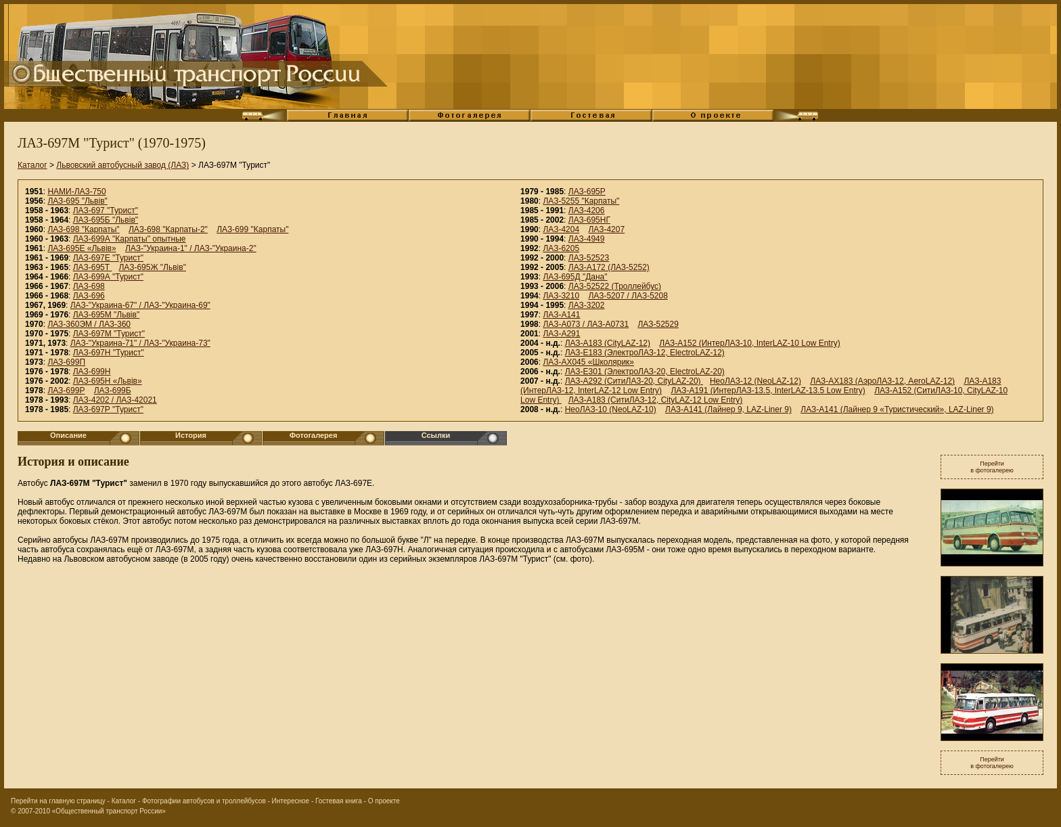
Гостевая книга (338, 801)
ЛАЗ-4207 (606, 229)
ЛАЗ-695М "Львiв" (106, 314)
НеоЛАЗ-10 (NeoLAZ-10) (610, 409)
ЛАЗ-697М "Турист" (109, 333)
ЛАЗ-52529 (657, 324)
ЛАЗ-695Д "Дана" (575, 277)
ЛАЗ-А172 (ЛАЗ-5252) (609, 267)
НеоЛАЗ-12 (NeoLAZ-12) (755, 381)
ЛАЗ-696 (89, 295)
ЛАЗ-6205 (561, 248)
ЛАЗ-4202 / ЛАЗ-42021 (115, 400)
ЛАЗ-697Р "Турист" (108, 409)
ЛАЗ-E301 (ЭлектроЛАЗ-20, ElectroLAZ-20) (645, 371)
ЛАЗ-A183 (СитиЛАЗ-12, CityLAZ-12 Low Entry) (655, 400)
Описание (68, 435)
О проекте (384, 801)
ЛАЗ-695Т (92, 267)
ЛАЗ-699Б (112, 390)
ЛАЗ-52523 (588, 258)
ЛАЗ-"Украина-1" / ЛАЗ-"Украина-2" (190, 248)
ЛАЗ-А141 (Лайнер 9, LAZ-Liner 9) (728, 409)
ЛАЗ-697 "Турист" (105, 210)
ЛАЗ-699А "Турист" (108, 277)
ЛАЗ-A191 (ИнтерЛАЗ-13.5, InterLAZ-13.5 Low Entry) (768, 390)
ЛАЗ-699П (66, 362)
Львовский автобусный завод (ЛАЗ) (122, 165)
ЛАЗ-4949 (586, 239)
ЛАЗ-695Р (587, 191)
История (190, 435)
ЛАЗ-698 (89, 286)
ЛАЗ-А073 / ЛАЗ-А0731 (586, 324)
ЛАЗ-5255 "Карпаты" (581, 201)
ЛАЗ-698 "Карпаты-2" (168, 229)
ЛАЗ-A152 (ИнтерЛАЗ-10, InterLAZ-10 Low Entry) (749, 343)
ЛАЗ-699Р (66, 390)
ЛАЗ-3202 (586, 305)
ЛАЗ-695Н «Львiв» (107, 381)
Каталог (32, 165)
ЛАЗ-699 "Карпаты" (252, 229)
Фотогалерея (314, 435)
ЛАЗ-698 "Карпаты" (83, 229)
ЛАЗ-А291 (561, 333)
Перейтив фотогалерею (992, 467)
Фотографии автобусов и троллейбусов (204, 801)
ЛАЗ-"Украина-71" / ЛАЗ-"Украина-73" (140, 343)
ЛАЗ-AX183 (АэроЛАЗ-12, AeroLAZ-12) (882, 381)
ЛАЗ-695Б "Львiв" (105, 220)
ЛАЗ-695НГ (589, 220)
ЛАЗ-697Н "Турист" (108, 352)
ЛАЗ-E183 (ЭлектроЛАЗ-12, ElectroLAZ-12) (645, 352)
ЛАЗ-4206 (586, 210)
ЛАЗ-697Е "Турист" (108, 258)
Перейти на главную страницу (58, 801)
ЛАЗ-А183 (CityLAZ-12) (607, 343)
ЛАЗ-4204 (561, 229)
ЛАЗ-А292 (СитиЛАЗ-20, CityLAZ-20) (634, 381)
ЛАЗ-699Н (92, 371)
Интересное (291, 801)
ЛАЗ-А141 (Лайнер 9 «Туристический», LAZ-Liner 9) (896, 409)
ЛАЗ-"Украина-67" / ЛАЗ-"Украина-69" (140, 305)
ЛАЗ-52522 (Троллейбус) (614, 286)
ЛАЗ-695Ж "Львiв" (152, 267)
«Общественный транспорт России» (109, 811)
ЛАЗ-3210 (561, 295)
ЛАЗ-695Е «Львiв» (81, 248)
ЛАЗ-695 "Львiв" (77, 201)
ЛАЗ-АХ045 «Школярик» (588, 362)
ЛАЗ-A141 (561, 314)
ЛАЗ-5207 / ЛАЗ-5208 (627, 295)
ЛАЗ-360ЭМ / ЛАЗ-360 (89, 324)
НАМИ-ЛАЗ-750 (76, 191)
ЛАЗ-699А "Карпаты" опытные (129, 239)
